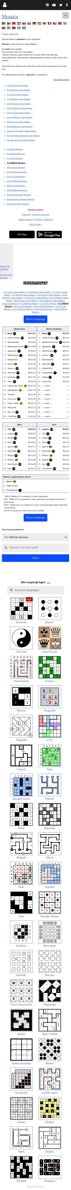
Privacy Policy (35, 224)
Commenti (26, 214)
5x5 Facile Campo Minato (17, 85)
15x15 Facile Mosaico (16, 176)
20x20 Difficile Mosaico (17, 190)
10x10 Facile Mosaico (16, 167)
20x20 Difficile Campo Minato (19, 126)
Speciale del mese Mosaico (18, 204)
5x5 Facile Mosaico (15, 149)
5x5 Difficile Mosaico (16, 154)
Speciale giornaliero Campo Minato (21, 131)
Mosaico (10, 16)
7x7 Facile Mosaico (15, 158)
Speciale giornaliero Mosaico (19, 194)
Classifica (38, 219)
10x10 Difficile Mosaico (17, 172)
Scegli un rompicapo (40, 214)
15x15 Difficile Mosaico (17, 181)
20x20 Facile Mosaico (16, 185)
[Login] (4, 6)
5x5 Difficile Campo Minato (18, 90)
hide (49, 582)
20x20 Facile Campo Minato (18, 122)
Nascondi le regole (61, 79)
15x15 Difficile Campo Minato (19, 117)
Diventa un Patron (35, 209)
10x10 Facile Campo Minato (18, 103)
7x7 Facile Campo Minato (17, 94)
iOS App (22, 234)
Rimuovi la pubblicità (4, 267)
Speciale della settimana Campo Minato (23, 135)
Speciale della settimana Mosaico (20, 199)
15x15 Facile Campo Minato (18, 113)
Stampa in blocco (25, 219)
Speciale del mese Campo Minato (21, 140)
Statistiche (48, 219)
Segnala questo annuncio (6, 276)
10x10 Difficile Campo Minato (19, 108)
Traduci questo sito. (10, 34)
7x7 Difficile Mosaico (16, 163)
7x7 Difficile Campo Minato (18, 99)
